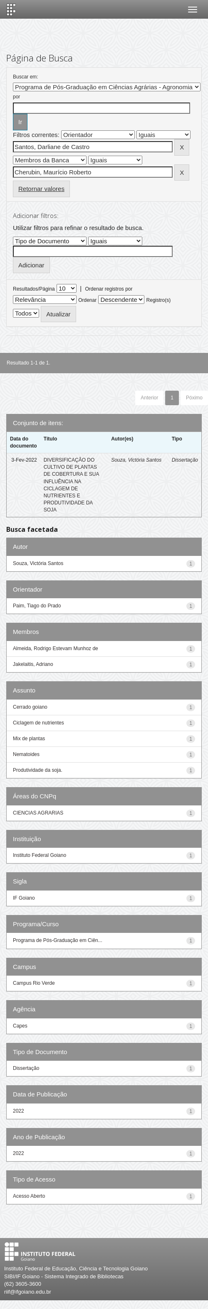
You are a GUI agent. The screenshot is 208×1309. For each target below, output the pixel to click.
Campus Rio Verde (34, 983)
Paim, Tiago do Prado (37, 606)
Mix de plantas (29, 738)
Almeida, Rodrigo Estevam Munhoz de (55, 648)
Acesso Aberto (29, 1196)
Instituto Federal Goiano (39, 855)
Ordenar (87, 300)
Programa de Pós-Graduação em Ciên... (57, 940)
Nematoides (26, 754)
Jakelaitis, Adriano (33, 664)
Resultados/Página (34, 289)
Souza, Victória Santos (136, 460)
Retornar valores (41, 188)
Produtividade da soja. (37, 770)
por (16, 97)
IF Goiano (24, 898)
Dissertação (185, 460)
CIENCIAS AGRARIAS (38, 813)
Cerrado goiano (30, 707)
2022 (18, 1111)
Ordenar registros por (108, 289)
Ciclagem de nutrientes (38, 723)
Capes (20, 1026)
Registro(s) (158, 300)
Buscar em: (25, 77)
